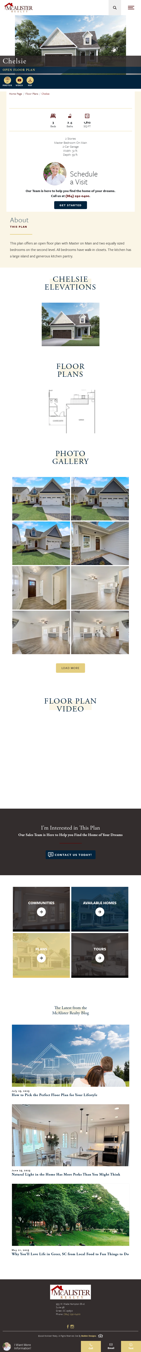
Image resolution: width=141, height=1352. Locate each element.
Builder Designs (88, 1336)
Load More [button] (70, 668)
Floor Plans (31, 94)
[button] (40, 1346)
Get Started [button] (71, 205)
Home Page (15, 94)
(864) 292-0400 (77, 195)
